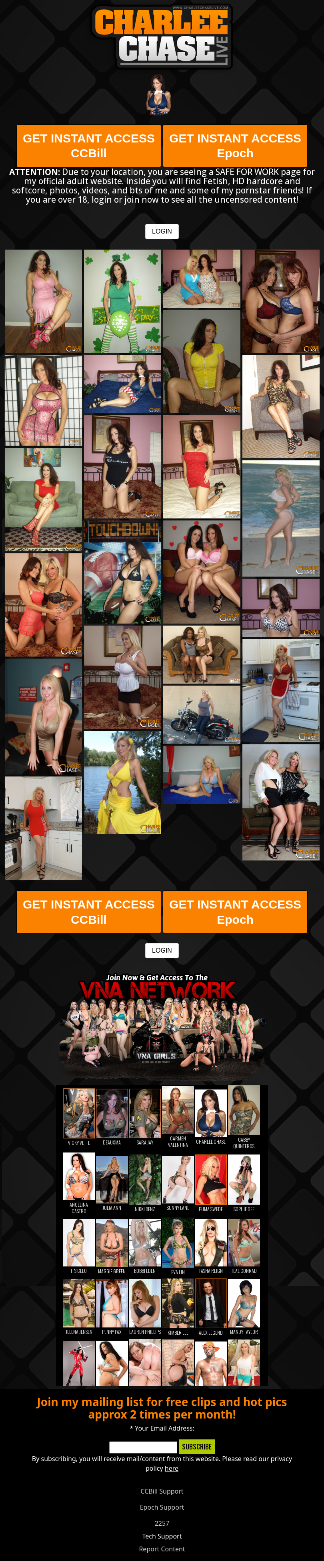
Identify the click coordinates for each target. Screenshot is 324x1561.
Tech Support (162, 1536)
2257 (162, 1523)
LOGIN (162, 231)
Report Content (162, 1549)
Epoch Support (162, 1507)
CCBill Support (161, 1491)
